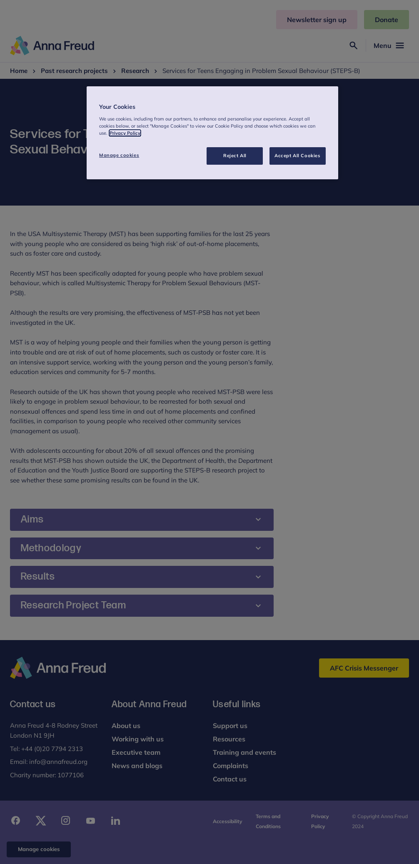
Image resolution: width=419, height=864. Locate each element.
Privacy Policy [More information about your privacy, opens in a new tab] (125, 133)
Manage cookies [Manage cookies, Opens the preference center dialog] (119, 155)
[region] (212, 132)
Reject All (235, 155)
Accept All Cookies (297, 155)
